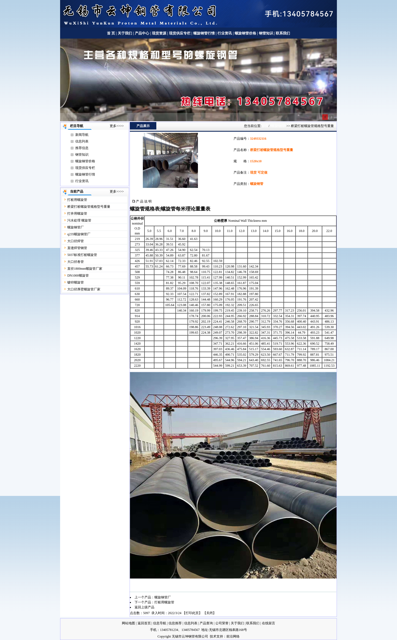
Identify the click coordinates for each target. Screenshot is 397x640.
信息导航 (159, 623)
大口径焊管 (75, 241)
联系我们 (283, 33)
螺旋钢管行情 (204, 33)
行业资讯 (225, 33)
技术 (213, 636)
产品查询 (206, 623)
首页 (265, 126)
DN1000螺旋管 (77, 275)
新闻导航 (81, 135)
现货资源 (159, 33)
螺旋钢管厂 (75, 227)
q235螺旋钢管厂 (78, 234)
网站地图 (128, 623)
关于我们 (125, 33)
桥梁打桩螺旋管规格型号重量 (88, 207)
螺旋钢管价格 (246, 33)
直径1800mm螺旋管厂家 (84, 269)
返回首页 (144, 623)
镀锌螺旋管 (75, 282)
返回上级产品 (144, 607)
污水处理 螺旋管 (79, 220)
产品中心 (142, 33)
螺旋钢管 (278, 126)
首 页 (111, 33)
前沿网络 (233, 636)
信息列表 (81, 141)
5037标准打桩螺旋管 (82, 255)
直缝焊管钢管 (77, 248)
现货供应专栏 (180, 33)
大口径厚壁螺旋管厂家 (83, 289)
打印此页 (192, 613)
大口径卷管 (75, 262)
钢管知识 (266, 33)
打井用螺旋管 (77, 213)
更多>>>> (117, 126)
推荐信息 (81, 148)
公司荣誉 (222, 623)
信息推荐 (175, 623)
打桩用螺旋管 (77, 200)
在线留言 (268, 623)
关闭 (209, 613)
